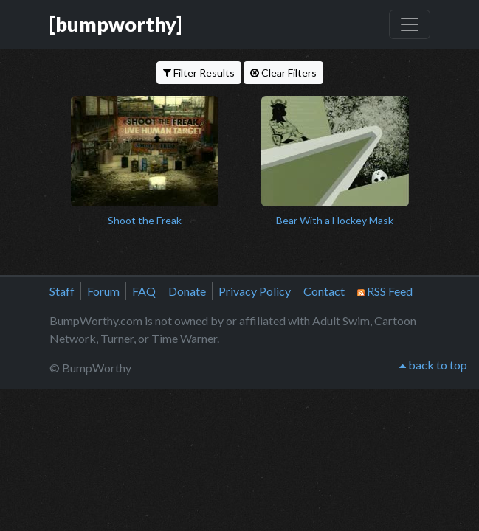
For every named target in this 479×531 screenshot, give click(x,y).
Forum (103, 291)
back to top (433, 365)
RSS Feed (385, 291)
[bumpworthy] (115, 24)
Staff (62, 291)
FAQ (144, 291)
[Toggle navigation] (409, 24)
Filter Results (199, 72)
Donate (187, 291)
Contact (324, 291)
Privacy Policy (254, 291)
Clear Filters (283, 72)
